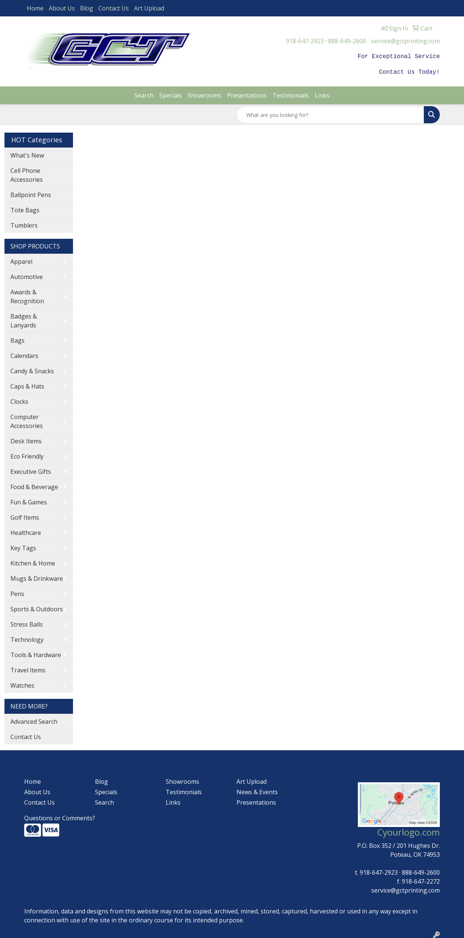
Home (35, 8)
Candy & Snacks (32, 369)
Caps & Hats (27, 385)
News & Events (257, 790)
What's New (27, 154)
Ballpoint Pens (30, 193)
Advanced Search (33, 720)
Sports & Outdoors (36, 607)
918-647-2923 (305, 41)
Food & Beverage (34, 485)
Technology (27, 638)
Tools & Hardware (35, 653)
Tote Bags (24, 209)
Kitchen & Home (32, 562)
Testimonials (291, 94)
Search (143, 94)
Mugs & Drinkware (36, 577)
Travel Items (27, 669)
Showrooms (204, 94)
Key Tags (23, 546)
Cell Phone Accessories (26, 173)
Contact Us (113, 8)
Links (322, 94)
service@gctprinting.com (405, 41)
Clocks (19, 400)
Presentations (247, 94)
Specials (170, 94)
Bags (17, 339)
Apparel (21, 260)
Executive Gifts (30, 470)
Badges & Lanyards (23, 319)
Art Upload (149, 8)
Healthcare (25, 531)
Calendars (24, 354)
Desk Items (26, 439)
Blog (86, 8)
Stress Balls (26, 623)
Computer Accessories (26, 419)
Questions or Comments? (59, 816)
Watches (22, 684)
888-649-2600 (347, 41)
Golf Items (24, 516)
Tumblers (24, 224)
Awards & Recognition (27, 295)
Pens (17, 592)
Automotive (26, 275)
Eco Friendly (27, 455)
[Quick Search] (330, 113)
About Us (62, 8)
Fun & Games (28, 501)
